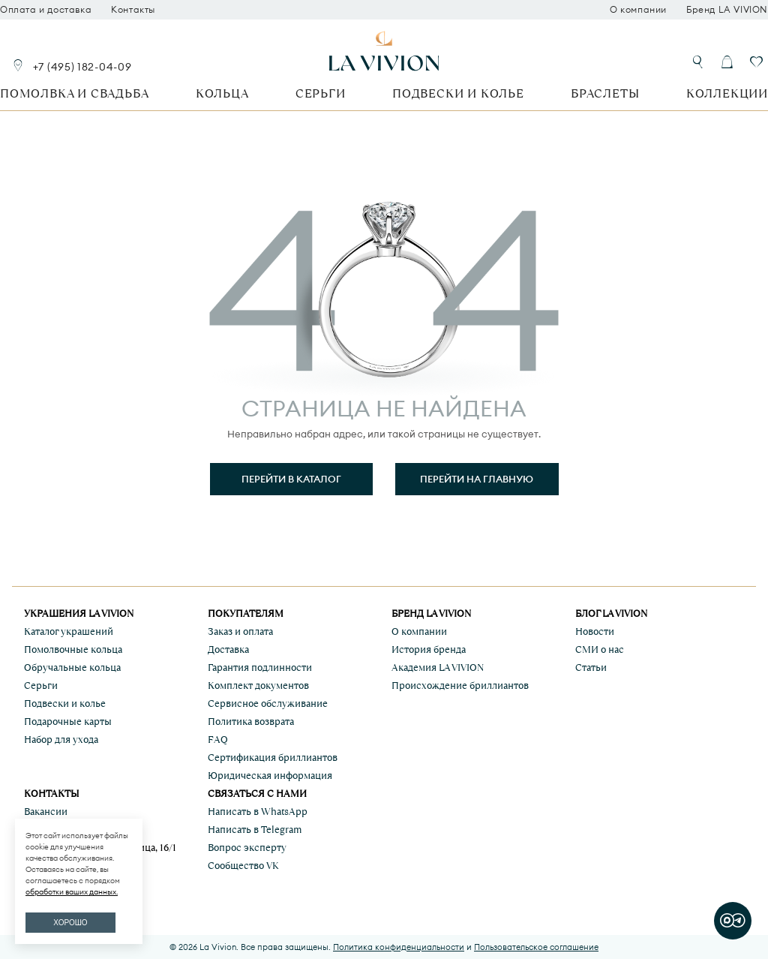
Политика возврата (251, 721)
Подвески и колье (458, 93)
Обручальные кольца (72, 667)
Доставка (228, 649)
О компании (638, 9)
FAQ (218, 739)
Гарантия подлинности (260, 667)
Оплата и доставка (46, 9)
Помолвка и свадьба (74, 93)
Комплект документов (258, 685)
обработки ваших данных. (72, 892)
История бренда (429, 649)
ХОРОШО (70, 922)
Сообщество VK (243, 865)
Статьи (591, 667)
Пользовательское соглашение (536, 947)
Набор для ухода (61, 739)
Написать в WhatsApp (258, 811)
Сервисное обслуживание (268, 703)
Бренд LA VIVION (727, 9)
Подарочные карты (68, 721)
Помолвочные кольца (73, 649)
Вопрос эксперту (247, 847)
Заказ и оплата (240, 631)
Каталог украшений (68, 631)
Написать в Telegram (255, 829)
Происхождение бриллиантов (460, 685)
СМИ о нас (599, 649)
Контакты (133, 9)
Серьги (321, 93)
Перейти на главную (476, 479)
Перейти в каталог (291, 479)
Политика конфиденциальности (398, 947)
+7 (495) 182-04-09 (82, 67)
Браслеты (605, 93)
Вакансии (46, 811)
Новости (594, 631)
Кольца (222, 93)
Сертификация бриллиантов (273, 757)
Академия (438, 667)
